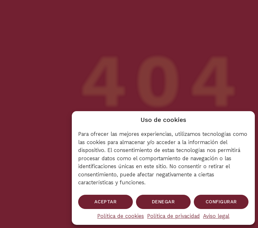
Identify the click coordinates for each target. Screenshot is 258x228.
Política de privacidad (173, 216)
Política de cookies (120, 216)
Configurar (221, 202)
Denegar (163, 202)
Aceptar (105, 202)
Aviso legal (216, 216)
